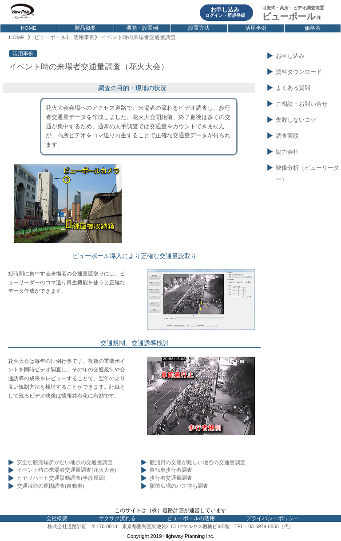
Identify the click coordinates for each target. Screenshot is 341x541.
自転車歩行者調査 (171, 470)
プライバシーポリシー (272, 518)
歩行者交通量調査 (171, 478)
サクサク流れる (117, 518)
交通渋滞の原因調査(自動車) (50, 486)
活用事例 (255, 28)
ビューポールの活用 (191, 518)
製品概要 (85, 28)
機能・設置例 (142, 28)
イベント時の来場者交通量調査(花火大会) (66, 470)
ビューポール (50, 37)
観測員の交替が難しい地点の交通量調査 (198, 462)
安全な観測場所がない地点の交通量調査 (65, 462)
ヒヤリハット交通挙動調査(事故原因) (61, 478)
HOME (28, 28)
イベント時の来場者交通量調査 (138, 37)
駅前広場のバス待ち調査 (179, 486)
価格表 (313, 28)
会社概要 (56, 518)
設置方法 (199, 28)
